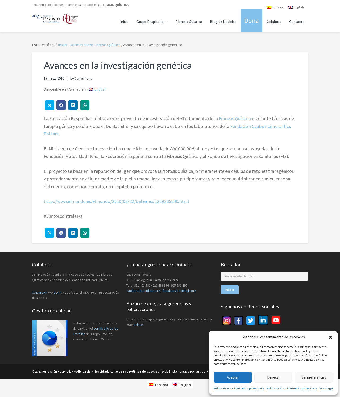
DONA (58, 292)
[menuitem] (275, 7)
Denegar (273, 377)
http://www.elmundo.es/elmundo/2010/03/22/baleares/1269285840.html (116, 201)
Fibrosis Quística (235, 118)
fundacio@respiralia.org (143, 290)
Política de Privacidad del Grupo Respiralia (239, 388)
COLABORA (39, 292)
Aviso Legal (326, 388)
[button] (330, 337)
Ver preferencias (314, 377)
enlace (138, 325)
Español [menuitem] (278, 7)
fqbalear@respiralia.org (179, 290)
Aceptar (232, 377)
